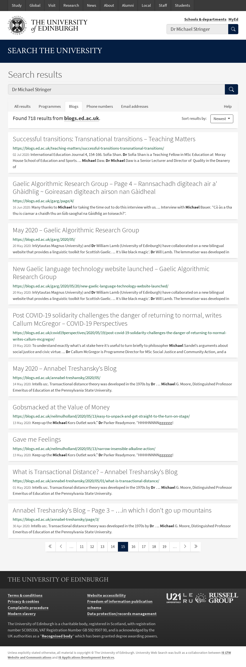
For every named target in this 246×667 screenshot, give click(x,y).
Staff (163, 5)
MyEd (233, 19)
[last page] (196, 547)
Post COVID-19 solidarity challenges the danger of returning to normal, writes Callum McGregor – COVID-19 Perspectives (117, 319)
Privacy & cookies (23, 601)
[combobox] (197, 29)
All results (22, 106)
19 (165, 546)
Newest (220, 118)
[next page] (185, 547)
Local (146, 5)
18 (155, 546)
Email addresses (136, 106)
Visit (51, 5)
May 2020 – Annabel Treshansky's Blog (65, 368)
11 (83, 546)
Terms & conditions (25, 595)
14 (114, 546)
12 (93, 546)
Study (17, 5)
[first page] (50, 547)
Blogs (75, 106)
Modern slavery (22, 613)
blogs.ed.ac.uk (81, 118)
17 (145, 546)
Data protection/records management (122, 613)
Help (228, 106)
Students (182, 5)
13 (103, 546)
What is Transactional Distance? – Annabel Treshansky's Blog (95, 471)
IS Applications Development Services (86, 657)
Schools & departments (205, 19)
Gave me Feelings (37, 439)
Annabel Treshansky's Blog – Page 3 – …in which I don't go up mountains (112, 510)
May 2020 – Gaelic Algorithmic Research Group (76, 230)
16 (134, 546)
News (91, 5)
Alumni (128, 5)
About (109, 5)
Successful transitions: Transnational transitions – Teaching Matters (104, 138)
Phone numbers (101, 106)
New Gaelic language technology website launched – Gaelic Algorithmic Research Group (111, 272)
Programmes (50, 106)
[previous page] (61, 547)
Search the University (55, 51)
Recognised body (57, 636)
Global (35, 5)
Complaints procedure (28, 607)
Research (71, 5)
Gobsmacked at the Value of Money (61, 407)
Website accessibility (106, 595)
